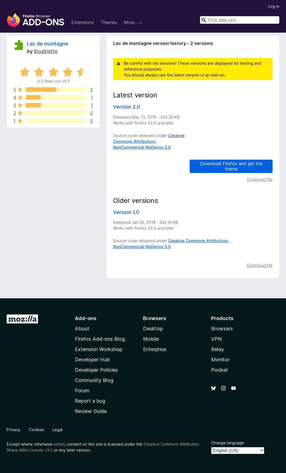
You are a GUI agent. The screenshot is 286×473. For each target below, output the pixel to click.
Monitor (220, 359)
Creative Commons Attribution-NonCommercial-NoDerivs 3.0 (149, 141)
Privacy (13, 429)
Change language (227, 442)
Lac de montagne (47, 44)
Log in (273, 6)
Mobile (151, 339)
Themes (109, 22)
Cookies (36, 429)
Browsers (222, 329)
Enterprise (154, 349)
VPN (216, 339)
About (82, 329)
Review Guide (91, 411)
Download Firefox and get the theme (231, 166)
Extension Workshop (98, 349)
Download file (260, 179)
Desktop (153, 329)
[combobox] (239, 20)
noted (59, 444)
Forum (82, 390)
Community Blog (94, 380)
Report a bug (90, 401)
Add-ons (85, 318)
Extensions (82, 22)
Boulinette (46, 51)
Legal (58, 429)
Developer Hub (92, 359)
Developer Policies (96, 370)
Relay (217, 349)
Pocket (219, 370)
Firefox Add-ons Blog (100, 339)
